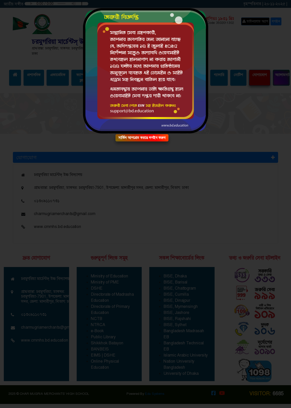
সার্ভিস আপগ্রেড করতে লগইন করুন (141, 137)
